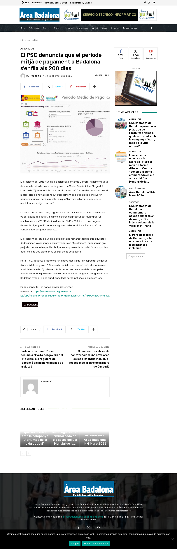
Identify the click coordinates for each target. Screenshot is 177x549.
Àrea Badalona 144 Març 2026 (94, 446)
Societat (134, 175)
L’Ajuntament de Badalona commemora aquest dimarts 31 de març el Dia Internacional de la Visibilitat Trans (143, 183)
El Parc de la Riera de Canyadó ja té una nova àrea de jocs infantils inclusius (141, 200)
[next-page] (28, 456)
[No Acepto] (172, 539)
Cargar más (135, 212)
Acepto (75, 543)
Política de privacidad (96, 543)
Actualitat (33, 40)
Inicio (23, 40)
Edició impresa (94, 441)
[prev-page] (22, 456)
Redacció (35, 76)
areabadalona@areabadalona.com (83, 519)
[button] (152, 27)
